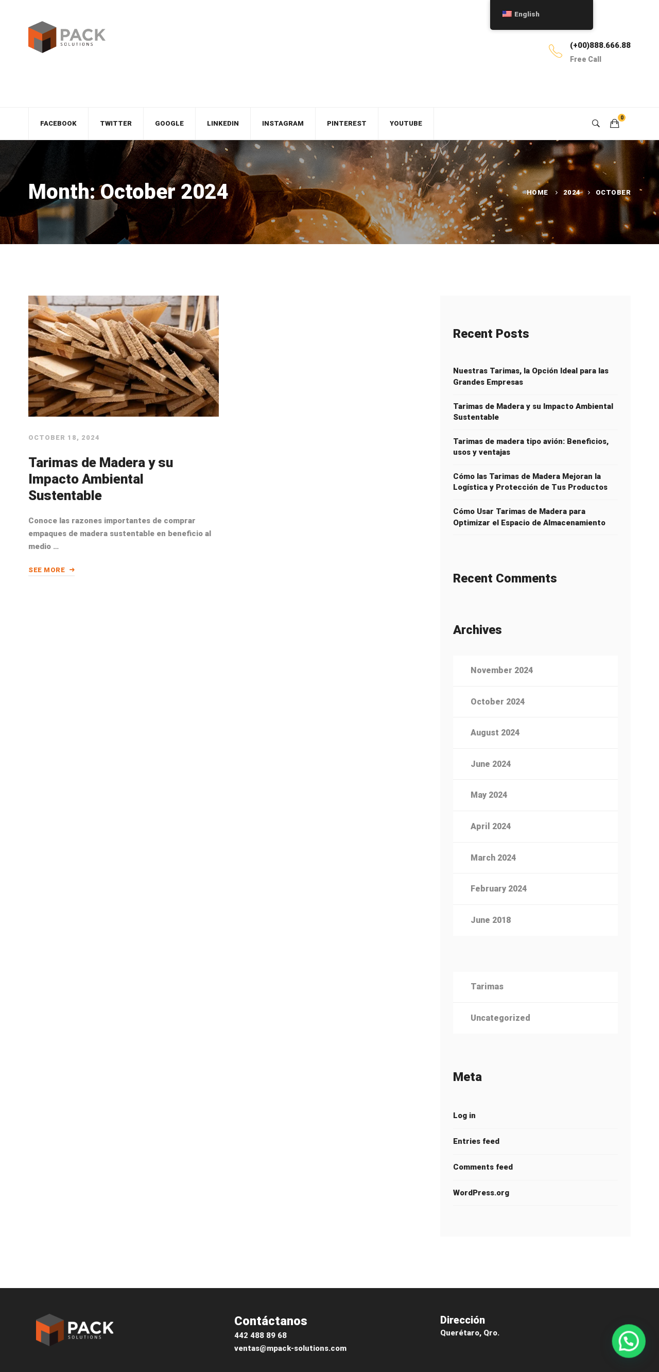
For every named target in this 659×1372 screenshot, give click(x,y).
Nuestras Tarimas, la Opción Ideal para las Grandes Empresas (531, 376)
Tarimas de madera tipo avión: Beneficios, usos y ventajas (531, 447)
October (613, 192)
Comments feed (483, 1183)
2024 (572, 192)
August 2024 (495, 749)
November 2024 (502, 687)
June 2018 (491, 936)
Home (537, 192)
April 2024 (491, 843)
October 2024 (498, 718)
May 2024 (489, 811)
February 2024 (499, 905)
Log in (464, 1131)
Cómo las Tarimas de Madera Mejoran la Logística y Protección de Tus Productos (530, 482)
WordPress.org (481, 1208)
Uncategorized (500, 1034)
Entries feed (476, 1157)
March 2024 (493, 874)
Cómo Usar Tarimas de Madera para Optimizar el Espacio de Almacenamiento (529, 517)
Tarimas (487, 1003)
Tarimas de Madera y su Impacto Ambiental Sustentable (99, 485)
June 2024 (491, 780)
